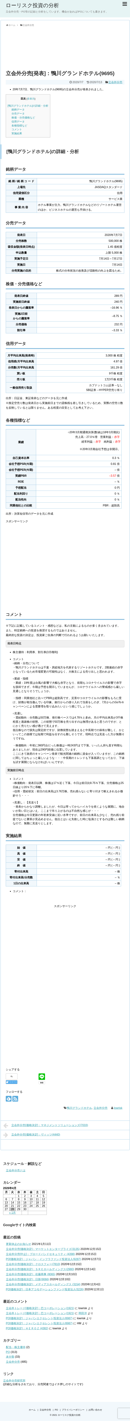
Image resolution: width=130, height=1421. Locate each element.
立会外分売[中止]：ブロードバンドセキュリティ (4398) (40, 1254)
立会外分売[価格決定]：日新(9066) (27, 1279)
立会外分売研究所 (14, 1380)
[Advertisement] (65, 47)
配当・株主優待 (15, 1347)
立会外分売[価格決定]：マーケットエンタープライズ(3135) (43, 1249)
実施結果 (17, 133)
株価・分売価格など (23, 117)
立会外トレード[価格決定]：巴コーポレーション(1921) (40, 1308)
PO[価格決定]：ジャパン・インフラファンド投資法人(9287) (43, 1259)
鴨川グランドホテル (79, 1107)
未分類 (10, 1356)
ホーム (32, 1409)
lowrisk (118, 1107)
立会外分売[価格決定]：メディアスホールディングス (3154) (43, 1284)
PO (8, 1352)
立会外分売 (115, 82)
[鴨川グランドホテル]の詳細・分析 (28, 105)
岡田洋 (83, 1313)
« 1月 (12, 1212)
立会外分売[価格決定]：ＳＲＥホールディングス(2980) (40, 1269)
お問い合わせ (95, 1409)
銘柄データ (18, 109)
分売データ (18, 113)
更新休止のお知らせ (18, 1244)
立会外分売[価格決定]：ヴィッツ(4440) (31, 1135)
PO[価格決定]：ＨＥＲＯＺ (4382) (27, 1328)
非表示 (31, 98)
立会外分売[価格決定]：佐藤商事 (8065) (30, 1274)
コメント (17, 129)
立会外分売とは (15, 1170)
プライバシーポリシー (73, 1409)
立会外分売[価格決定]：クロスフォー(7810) (33, 1264)
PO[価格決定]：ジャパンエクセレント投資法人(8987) (39, 1318)
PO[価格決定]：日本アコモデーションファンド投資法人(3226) (45, 1289)
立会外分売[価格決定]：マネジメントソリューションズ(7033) (45, 1125)
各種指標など (19, 125)
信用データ (18, 121)
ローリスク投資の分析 (32, 5)
